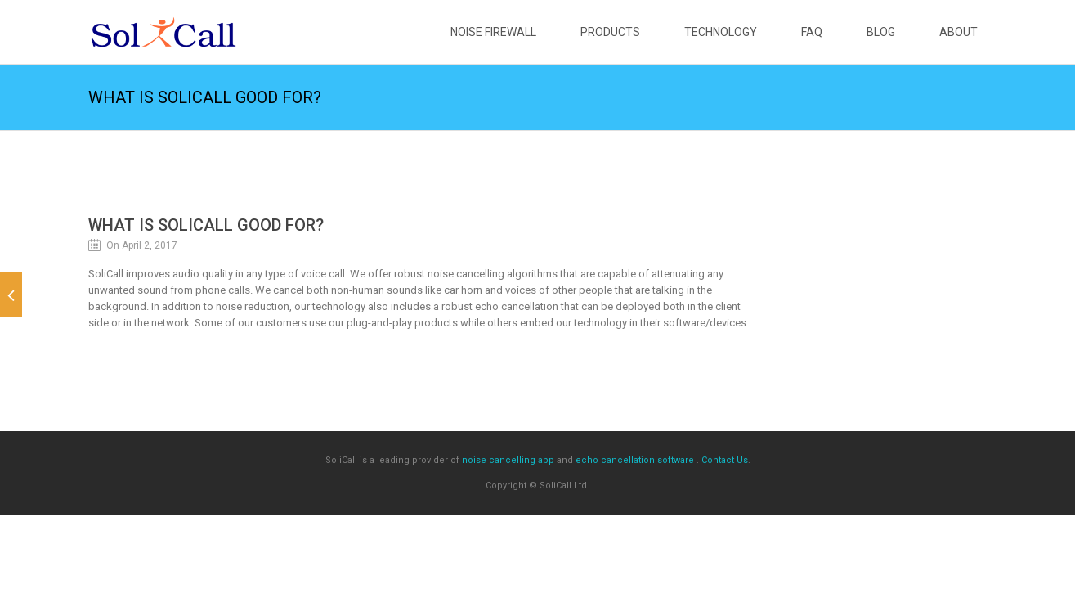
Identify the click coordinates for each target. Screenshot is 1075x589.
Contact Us (724, 460)
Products (610, 31)
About (958, 31)
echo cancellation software (635, 460)
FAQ (811, 31)
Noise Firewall (493, 31)
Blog (881, 31)
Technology (720, 31)
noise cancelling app (508, 460)
